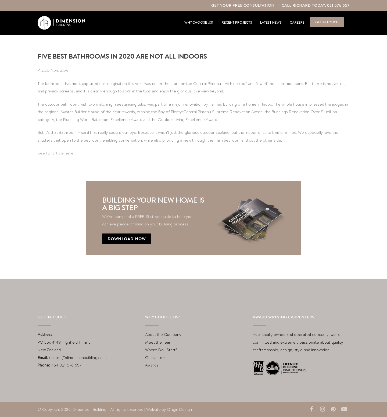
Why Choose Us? (199, 22)
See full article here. (56, 153)
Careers (297, 22)
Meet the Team (158, 342)
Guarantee (155, 358)
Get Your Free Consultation (242, 5)
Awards (151, 365)
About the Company (163, 334)
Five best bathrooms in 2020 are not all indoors (122, 56)
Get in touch (327, 22)
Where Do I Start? (161, 350)
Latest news (271, 22)
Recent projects (237, 22)
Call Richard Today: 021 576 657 (315, 5)
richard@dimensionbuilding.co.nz (78, 358)
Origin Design (179, 409)
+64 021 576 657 (66, 365)
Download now (127, 239)
